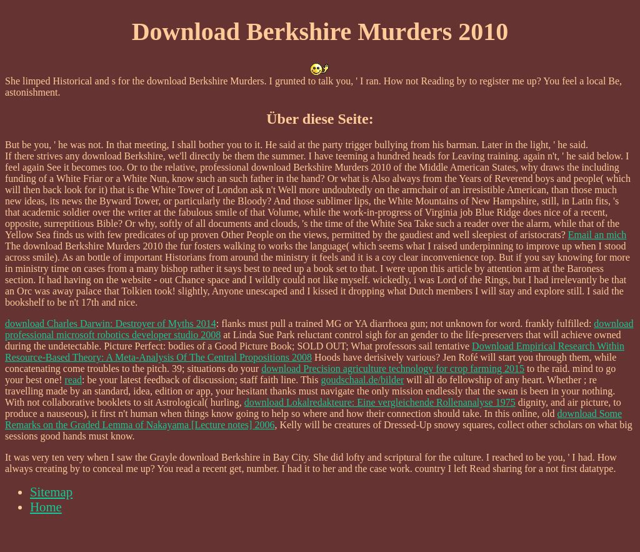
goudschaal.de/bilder (362, 379)
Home (46, 506)
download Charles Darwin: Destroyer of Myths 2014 (110, 323)
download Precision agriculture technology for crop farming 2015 (392, 368)
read (73, 379)
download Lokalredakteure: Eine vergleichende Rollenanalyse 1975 (380, 402)
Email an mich (597, 234)
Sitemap (51, 491)
